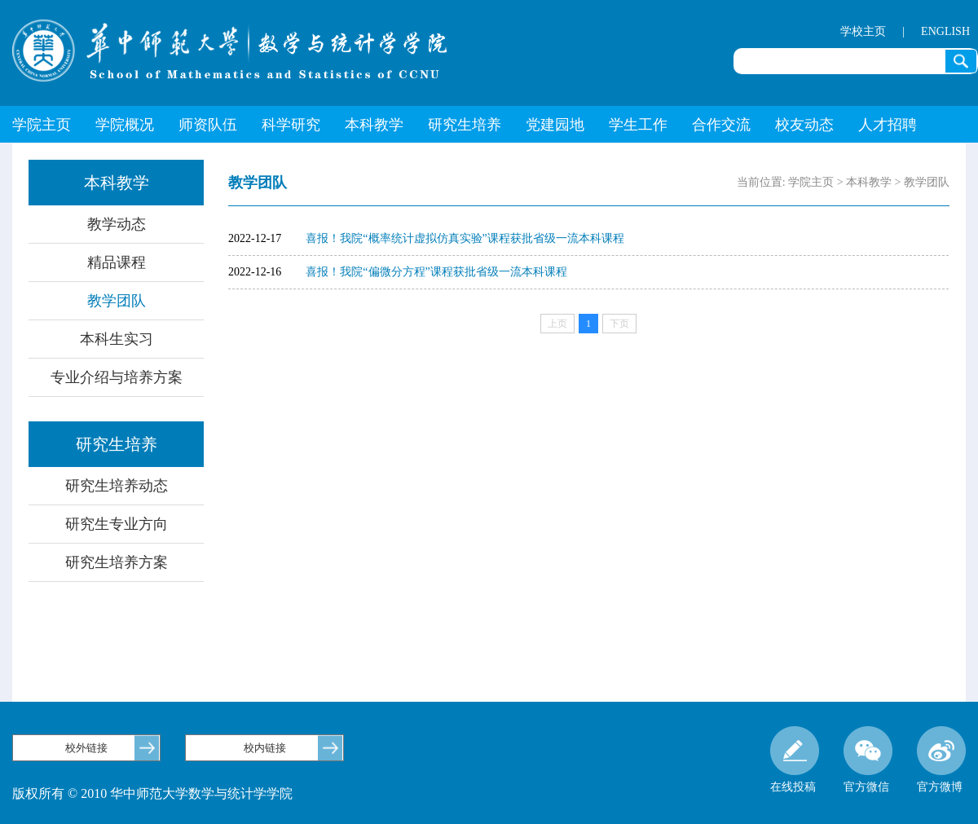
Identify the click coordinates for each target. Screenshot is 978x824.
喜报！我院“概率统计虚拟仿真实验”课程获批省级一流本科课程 (464, 238)
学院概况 (124, 125)
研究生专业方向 (116, 524)
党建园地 (555, 125)
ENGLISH (945, 31)
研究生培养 (464, 125)
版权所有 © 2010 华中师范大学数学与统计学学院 (152, 793)
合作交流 (721, 125)
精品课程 (116, 262)
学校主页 (863, 31)
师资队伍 (207, 125)
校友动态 (804, 125)
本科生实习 (116, 339)
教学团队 (116, 301)
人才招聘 (887, 125)
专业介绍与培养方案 (117, 377)
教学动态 (116, 224)
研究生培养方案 (116, 562)
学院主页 (41, 125)
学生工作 (638, 125)
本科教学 (374, 125)
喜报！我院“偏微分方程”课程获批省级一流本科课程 (436, 272)
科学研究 (291, 125)
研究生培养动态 (116, 486)
